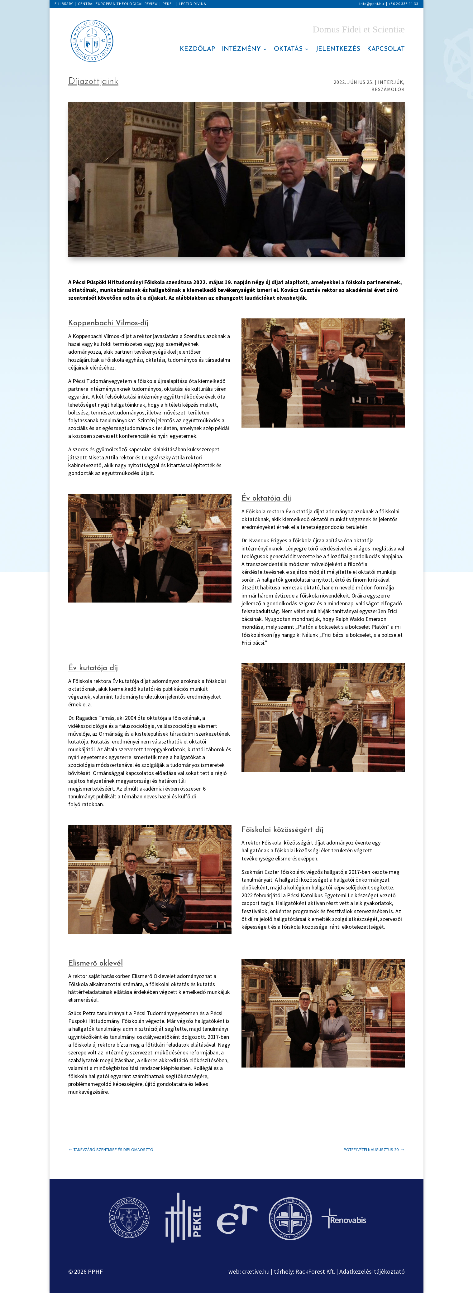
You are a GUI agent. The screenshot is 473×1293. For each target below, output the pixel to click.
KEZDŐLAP (197, 49)
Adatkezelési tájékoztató (372, 1271)
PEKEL (168, 3)
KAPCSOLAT (386, 49)
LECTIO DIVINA (192, 3)
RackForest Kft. (315, 1271)
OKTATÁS (288, 49)
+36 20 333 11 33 (403, 3)
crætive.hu (256, 1271)
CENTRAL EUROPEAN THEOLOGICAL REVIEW (118, 3)
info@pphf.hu (371, 3)
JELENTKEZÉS (338, 49)
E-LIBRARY (64, 3)
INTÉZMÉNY (241, 49)
